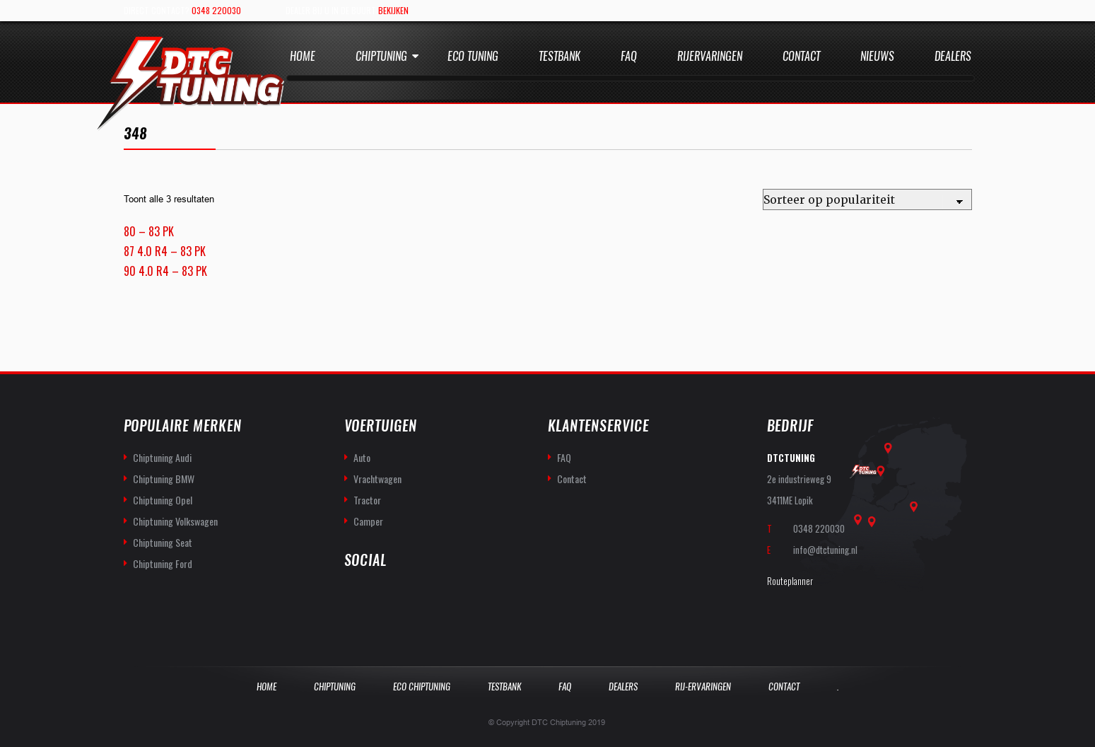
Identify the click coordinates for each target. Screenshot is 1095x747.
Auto (361, 457)
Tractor (367, 499)
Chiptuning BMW (163, 478)
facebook (356, 598)
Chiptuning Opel (162, 499)
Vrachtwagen (377, 478)
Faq (629, 56)
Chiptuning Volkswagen (175, 521)
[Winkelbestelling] (867, 199)
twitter (418, 598)
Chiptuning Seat (162, 542)
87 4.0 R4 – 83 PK (165, 251)
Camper (368, 521)
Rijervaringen (709, 56)
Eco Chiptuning (421, 687)
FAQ (564, 457)
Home (302, 56)
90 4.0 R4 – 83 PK (165, 270)
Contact (801, 56)
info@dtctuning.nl (825, 550)
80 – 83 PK (149, 231)
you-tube (387, 598)
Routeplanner (790, 581)
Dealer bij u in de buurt (347, 10)
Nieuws (877, 56)
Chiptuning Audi (162, 457)
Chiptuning (381, 56)
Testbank (559, 56)
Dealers (953, 56)
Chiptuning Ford (162, 563)
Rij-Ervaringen (703, 687)
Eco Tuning (472, 56)
